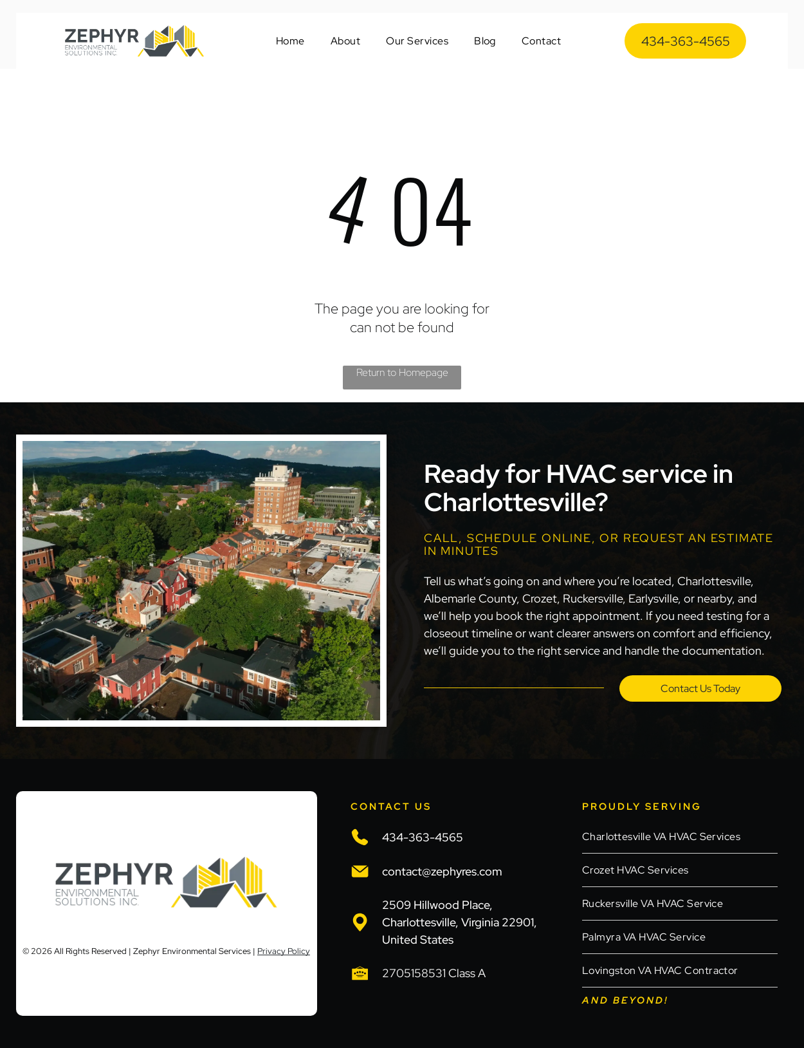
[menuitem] (290, 41)
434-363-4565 (422, 837)
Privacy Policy (283, 951)
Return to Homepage (402, 372)
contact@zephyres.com (442, 871)
